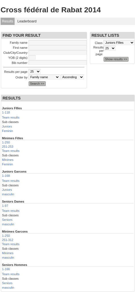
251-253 (7, 146)
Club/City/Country (15, 52)
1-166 (6, 269)
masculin (8, 194)
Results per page (16, 71)
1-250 (6, 142)
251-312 (7, 240)
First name (20, 47)
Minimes (7, 159)
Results (7, 21)
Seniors (7, 219)
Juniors (7, 126)
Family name (19, 42)
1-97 (5, 205)
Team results (10, 117)
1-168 (6, 175)
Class (99, 43)
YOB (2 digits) (17, 57)
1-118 (6, 112)
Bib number (20, 62)
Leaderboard (26, 21)
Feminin (7, 131)
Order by (21, 77)
